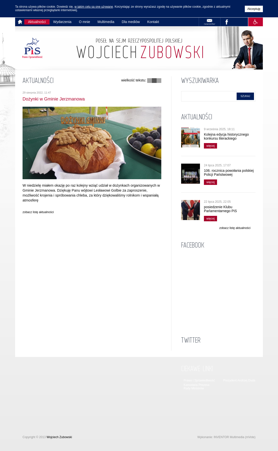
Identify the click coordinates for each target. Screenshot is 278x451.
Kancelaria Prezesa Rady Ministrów (196, 386)
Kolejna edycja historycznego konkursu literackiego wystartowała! (226, 138)
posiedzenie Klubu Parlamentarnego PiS (220, 209)
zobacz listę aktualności (38, 212)
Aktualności (37, 22)
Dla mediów (131, 22)
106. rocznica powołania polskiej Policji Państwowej (229, 172)
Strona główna (20, 22)
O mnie (84, 22)
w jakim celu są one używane (93, 6)
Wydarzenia (62, 22)
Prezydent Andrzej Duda (239, 380)
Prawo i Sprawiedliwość (199, 380)
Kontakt (153, 22)
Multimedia (106, 22)
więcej (209, 145)
